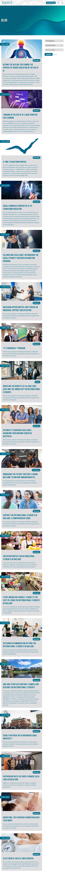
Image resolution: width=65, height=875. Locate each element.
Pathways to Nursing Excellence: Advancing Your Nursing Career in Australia (17, 433)
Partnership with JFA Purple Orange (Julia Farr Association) (21, 778)
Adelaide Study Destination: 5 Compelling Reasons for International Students (21, 686)
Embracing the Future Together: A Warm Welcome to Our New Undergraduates (20, 476)
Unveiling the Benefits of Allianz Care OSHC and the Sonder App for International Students (21, 389)
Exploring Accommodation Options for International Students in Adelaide (19, 645)
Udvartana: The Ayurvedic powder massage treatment (21, 819)
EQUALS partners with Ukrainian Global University (20, 737)
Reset (55, 54)
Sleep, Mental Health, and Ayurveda (18, 858)
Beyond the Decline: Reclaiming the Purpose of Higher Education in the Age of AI (21, 67)
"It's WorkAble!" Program (14, 348)
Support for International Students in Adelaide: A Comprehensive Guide (20, 517)
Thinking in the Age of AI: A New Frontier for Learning (20, 116)
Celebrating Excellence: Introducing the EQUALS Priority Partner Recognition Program (20, 258)
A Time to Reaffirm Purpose (14, 162)
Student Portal (51, 3)
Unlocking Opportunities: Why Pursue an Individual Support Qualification (20, 309)
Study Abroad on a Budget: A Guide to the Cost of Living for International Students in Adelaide (21, 600)
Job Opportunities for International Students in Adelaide (19, 558)
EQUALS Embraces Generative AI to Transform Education (17, 207)
